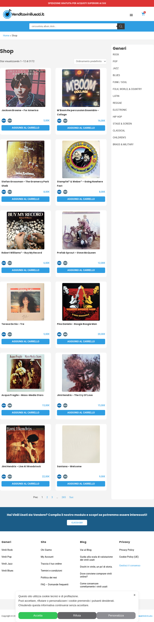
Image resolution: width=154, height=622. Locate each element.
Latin (116, 95)
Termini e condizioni (51, 570)
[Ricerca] (121, 26)
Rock (116, 54)
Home (6, 35)
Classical (119, 130)
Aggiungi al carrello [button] (25, 127)
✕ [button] (134, 595)
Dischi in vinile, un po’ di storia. (96, 566)
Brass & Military (123, 144)
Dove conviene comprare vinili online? (96, 575)
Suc (71, 497)
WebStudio (145, 615)
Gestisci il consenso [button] (129, 565)
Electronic (120, 109)
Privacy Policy (126, 549)
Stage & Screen (122, 123)
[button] (131, 14)
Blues (116, 75)
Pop (115, 61)
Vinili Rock (7, 549)
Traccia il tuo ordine (51, 563)
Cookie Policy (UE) (129, 556)
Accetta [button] (37, 615)
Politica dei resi (49, 577)
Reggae (117, 102)
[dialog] (77, 606)
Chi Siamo (46, 549)
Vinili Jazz (7, 563)
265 (64, 497)
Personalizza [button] (116, 615)
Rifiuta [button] (77, 615)
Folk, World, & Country (127, 89)
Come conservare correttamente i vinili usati (93, 585)
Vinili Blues (7, 570)
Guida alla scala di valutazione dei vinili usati (96, 558)
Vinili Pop (7, 556)
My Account (47, 556)
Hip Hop (117, 116)
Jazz (116, 68)
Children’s (119, 137)
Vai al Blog (85, 549)
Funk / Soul (120, 82)
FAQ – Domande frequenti (54, 584)
